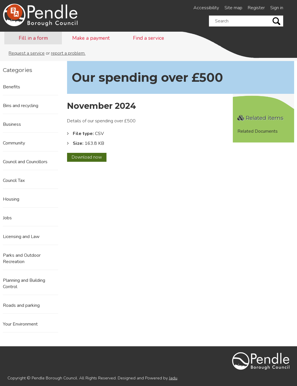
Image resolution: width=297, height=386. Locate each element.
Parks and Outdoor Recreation (22, 258)
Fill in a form (33, 38)
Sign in (276, 8)
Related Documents (257, 131)
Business (12, 124)
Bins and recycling (20, 105)
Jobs (7, 218)
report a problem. (68, 53)
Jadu (173, 378)
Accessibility (206, 8)
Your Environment (20, 324)
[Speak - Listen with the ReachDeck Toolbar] (14, 12)
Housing (11, 199)
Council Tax (14, 180)
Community (14, 143)
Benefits (11, 87)
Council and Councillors (25, 162)
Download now (89, 158)
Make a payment (91, 38)
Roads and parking (21, 305)
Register (256, 8)
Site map (233, 8)
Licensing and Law (21, 236)
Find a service (148, 38)
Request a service (27, 53)
